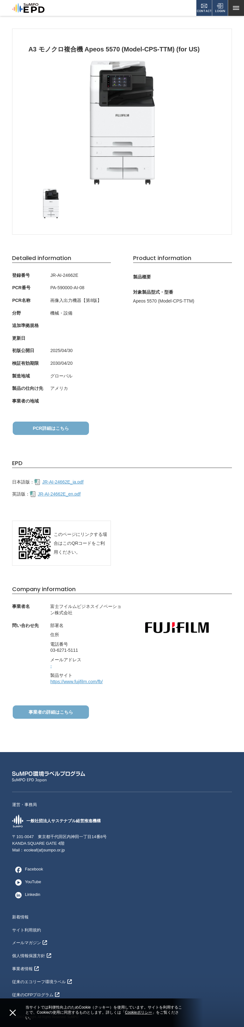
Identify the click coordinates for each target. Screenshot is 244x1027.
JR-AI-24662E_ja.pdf (59, 482)
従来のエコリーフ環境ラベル (42, 981)
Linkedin (26, 895)
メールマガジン (29, 942)
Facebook (27, 869)
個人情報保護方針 (31, 955)
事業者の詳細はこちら (50, 712)
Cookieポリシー (138, 1012)
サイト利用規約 (26, 930)
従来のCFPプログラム (35, 994)
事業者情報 (25, 968)
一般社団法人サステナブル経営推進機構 (56, 821)
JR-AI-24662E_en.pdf (55, 494)
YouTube (26, 882)
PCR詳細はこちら (50, 428)
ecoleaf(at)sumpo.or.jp (44, 850)
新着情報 (20, 917)
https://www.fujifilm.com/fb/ (76, 681)
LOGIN (220, 8)
